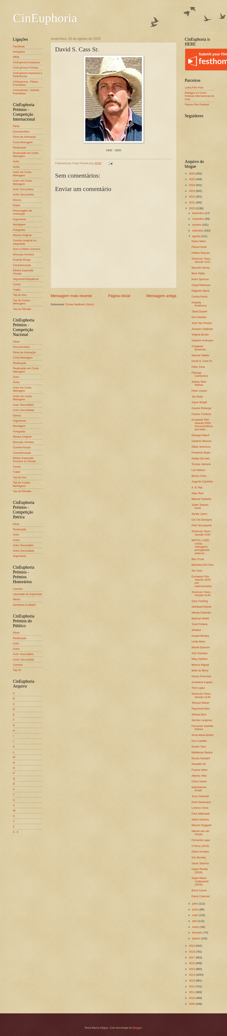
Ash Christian (200, 653)
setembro (198, 230)
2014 (192, 974)
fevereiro (198, 932)
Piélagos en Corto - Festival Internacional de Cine (199, 96)
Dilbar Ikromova (201, 446)
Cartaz (17, 284)
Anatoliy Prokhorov (199, 304)
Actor (16, 161)
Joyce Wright (199, 402)
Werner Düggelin (202, 825)
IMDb (16, 56)
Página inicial (119, 296)
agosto (196, 236)
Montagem (19, 224)
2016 (192, 963)
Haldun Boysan (201, 252)
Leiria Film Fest (194, 87)
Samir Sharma (200, 863)
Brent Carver (199, 890)
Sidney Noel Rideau (199, 383)
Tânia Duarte (199, 311)
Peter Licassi (199, 390)
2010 (192, 998)
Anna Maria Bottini (203, 735)
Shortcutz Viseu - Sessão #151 (202, 260)
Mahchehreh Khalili (199, 789)
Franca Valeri (200, 769)
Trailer (17, 289)
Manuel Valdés (200, 355)
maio (195, 915)
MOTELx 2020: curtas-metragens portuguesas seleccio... (201, 547)
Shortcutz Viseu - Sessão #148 (202, 695)
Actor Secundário (23, 189)
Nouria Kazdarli (201, 758)
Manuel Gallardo (201, 498)
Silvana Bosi (199, 714)
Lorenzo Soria (200, 807)
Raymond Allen (201, 708)
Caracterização (22, 265)
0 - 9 (15, 831)
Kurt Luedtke (199, 740)
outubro (197, 224)
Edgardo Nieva (200, 290)
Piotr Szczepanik (202, 525)
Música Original (22, 235)
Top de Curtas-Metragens (22, 302)
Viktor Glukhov (200, 819)
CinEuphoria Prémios (26, 67)
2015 (192, 969)
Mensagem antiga (161, 296)
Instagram (19, 51)
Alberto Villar (199, 775)
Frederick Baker (201, 452)
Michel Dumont (201, 647)
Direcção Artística (23, 254)
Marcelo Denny (201, 267)
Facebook (19, 46)
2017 (192, 957)
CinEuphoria (45, 18)
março (196, 926)
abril (195, 921)
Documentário (21, 131)
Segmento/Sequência (26, 279)
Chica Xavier (199, 781)
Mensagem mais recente (71, 296)
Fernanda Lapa (201, 840)
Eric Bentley (199, 857)
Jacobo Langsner (202, 720)
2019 (192, 945)
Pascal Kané (199, 246)
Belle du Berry (200, 670)
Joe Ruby (197, 396)
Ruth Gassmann (201, 802)
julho (195, 903)
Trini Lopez (198, 687)
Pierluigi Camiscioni (200, 374)
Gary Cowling (200, 601)
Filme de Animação (24, 136)
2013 (192, 980)
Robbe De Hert (201, 458)
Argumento (19, 219)
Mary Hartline (200, 658)
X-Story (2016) (200, 846)
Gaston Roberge (201, 408)
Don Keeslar (199, 317)
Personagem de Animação (22, 212)
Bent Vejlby (198, 273)
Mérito (17, 599)
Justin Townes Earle (200, 506)
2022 (192, 196)
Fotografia (19, 229)
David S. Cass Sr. (202, 361)
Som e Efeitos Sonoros (27, 249)
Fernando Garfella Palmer (202, 727)
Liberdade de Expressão (27, 594)
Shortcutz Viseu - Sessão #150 (202, 533)
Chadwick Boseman (199, 348)
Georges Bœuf (200, 435)
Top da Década (22, 309)
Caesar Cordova (201, 414)
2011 (192, 992)
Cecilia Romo (200, 296)
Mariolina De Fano (203, 564)
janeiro (196, 938)
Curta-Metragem (23, 142)
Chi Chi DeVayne (202, 519)
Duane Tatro (199, 746)
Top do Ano (19, 294)
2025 (192, 179)
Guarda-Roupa (22, 259)
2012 (192, 986)
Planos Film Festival (197, 104)
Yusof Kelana (200, 624)
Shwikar (196, 630)
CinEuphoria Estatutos (26, 62)
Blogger (137, 1027)
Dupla (16, 205)
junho (196, 909)
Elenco (17, 199)
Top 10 (17, 670)
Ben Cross (198, 559)
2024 (192, 185)
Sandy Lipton (199, 513)
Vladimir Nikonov (202, 441)
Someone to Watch (24, 604)
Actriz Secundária (23, 194)
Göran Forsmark (201, 676)
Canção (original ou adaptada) (24, 242)
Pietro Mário (199, 241)
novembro (198, 218)
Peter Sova (198, 366)
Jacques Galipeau (202, 328)
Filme (16, 126)
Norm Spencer (200, 279)
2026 (192, 173)
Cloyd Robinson (201, 285)
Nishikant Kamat (201, 606)
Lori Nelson (198, 470)
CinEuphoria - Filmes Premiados (25, 83)
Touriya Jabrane (201, 464)
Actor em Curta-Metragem (22, 173)
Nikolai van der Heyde (200, 832)
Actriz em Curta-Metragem (22, 182)
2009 (192, 1003)
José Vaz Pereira (202, 323)
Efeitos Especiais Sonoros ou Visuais (24, 459)
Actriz (16, 166)
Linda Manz (199, 641)
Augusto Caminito (202, 481)
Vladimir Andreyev (202, 340)
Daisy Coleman (201, 896)
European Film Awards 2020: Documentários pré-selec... (202, 424)
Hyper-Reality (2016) (200, 870)
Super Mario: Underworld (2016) (200, 881)
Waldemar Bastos (202, 752)
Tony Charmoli (200, 796)
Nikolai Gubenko (201, 612)
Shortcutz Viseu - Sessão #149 (202, 593)
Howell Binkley (200, 635)
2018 (192, 951)
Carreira (18, 588)
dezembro (198, 213)
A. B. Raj (197, 487)
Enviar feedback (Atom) (80, 304)
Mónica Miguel (200, 664)
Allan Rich (198, 493)
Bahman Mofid (200, 618)
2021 (192, 202)
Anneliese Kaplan (202, 682)
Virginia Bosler (200, 334)
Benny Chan (199, 475)
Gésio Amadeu (200, 851)
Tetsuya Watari (200, 702)
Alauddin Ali (199, 764)
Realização (19, 147)
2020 (192, 208)
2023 (192, 190)
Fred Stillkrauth (201, 813)
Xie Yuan (197, 570)
